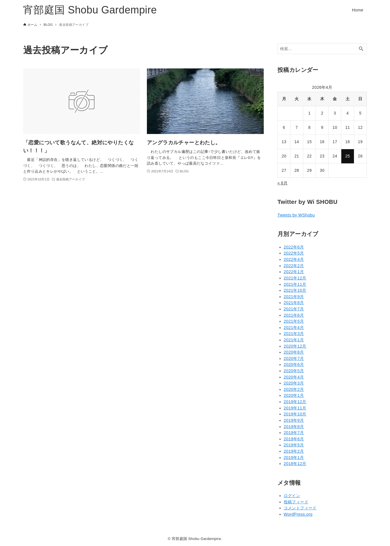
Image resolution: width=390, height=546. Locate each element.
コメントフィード (300, 508)
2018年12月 (295, 463)
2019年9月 (294, 420)
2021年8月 (294, 302)
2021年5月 (294, 321)
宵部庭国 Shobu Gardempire (90, 10)
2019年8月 (294, 426)
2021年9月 (294, 296)
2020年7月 (294, 358)
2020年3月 (294, 383)
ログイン (292, 495)
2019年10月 (295, 414)
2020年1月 (294, 395)
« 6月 (282, 183)
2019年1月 (294, 457)
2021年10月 (295, 290)
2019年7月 (294, 432)
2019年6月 (294, 439)
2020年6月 (294, 364)
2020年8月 (294, 352)
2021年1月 (294, 340)
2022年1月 (294, 271)
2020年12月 (295, 346)
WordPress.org (298, 514)
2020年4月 (294, 377)
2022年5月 (294, 253)
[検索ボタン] (361, 48)
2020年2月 (294, 389)
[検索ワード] (322, 48)
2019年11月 (295, 408)
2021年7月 (294, 309)
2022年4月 (294, 259)
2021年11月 (295, 284)
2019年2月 (294, 451)
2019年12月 (295, 401)
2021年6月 (294, 315)
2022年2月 (294, 265)
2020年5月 (294, 370)
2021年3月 (294, 333)
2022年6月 (294, 247)
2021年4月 (294, 327)
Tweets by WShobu (296, 215)
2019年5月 (294, 445)
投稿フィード (296, 502)
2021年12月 (295, 278)
